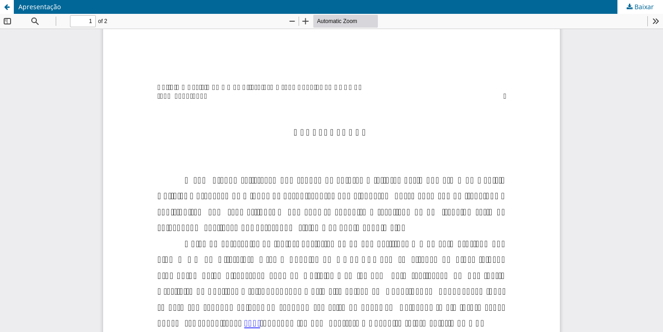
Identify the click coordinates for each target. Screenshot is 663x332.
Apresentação (39, 6)
